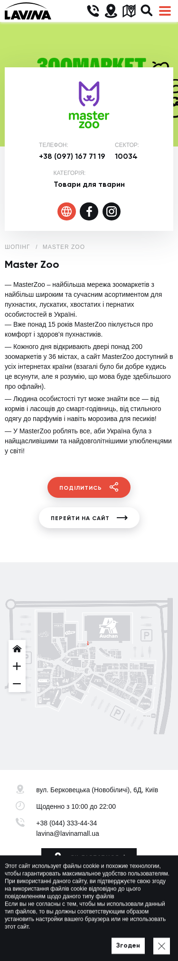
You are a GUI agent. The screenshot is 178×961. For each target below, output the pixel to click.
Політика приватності (65, 940)
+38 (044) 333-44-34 (66, 823)
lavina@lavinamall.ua (67, 833)
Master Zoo (64, 247)
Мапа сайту (118, 940)
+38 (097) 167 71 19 (72, 156)
